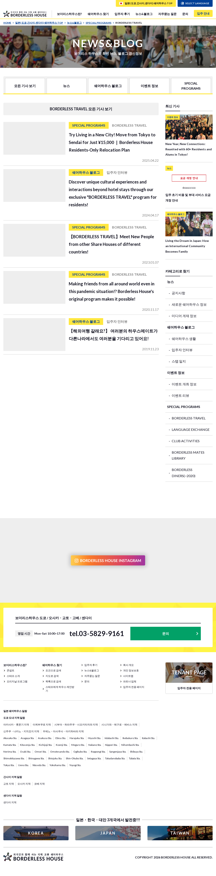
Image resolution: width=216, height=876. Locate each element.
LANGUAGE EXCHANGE (190, 429)
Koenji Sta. (62, 744)
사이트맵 (128, 676)
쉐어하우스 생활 (184, 339)
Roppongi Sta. (98, 751)
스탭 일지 (179, 361)
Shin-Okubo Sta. (75, 758)
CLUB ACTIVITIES (186, 441)
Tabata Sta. (134, 758)
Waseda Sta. (39, 765)
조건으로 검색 (53, 670)
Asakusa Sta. (45, 738)
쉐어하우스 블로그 (108, 86)
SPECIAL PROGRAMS (100, 22)
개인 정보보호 (131, 670)
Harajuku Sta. (77, 738)
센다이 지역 (9, 802)
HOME (8, 22)
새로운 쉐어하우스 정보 (189, 304)
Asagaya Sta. (27, 738)
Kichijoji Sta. (45, 744)
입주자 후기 (122, 14)
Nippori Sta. (111, 744)
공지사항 (178, 293)
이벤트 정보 (149, 86)
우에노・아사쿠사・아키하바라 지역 (63, 731)
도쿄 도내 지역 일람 (14, 717)
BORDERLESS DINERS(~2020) (183, 473)
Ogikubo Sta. (80, 751)
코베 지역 (39, 783)
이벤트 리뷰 (180, 395)
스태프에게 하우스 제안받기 (60, 688)
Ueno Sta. (23, 765)
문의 (185, 14)
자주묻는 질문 (167, 14)
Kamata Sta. (9, 744)
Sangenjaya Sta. (117, 751)
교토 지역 (8, 783)
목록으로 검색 (53, 681)
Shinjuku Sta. (55, 758)
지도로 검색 (52, 676)
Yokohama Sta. (58, 765)
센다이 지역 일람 (12, 795)
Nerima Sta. (9, 751)
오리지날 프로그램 (17, 681)
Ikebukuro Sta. (130, 738)
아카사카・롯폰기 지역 (16, 724)
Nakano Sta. (94, 744)
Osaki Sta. (25, 751)
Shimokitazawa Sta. (14, 758)
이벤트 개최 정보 (184, 384)
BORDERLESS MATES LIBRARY (188, 455)
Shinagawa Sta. (36, 758)
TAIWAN (180, 833)
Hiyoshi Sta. (94, 738)
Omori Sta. (41, 751)
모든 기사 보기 (25, 86)
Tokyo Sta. (9, 765)
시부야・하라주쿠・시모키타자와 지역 (76, 724)
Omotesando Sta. (60, 751)
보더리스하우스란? (69, 14)
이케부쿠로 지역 (42, 724)
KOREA (36, 833)
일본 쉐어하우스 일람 (15, 711)
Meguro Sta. (78, 744)
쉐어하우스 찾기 (98, 14)
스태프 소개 (13, 676)
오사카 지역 (24, 783)
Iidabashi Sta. (112, 738)
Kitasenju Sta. (27, 744)
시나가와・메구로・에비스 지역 (119, 724)
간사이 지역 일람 (12, 777)
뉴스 (66, 86)
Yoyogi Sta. (75, 765)
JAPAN (108, 833)
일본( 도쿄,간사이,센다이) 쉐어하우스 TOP (40, 22)
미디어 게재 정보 (184, 316)
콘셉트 (10, 670)
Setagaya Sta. (94, 758)
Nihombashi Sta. (130, 744)
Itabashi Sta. (148, 738)
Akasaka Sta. (10, 738)
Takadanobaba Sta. (115, 758)
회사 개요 (128, 665)
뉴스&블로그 (144, 14)
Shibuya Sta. (136, 751)
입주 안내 (203, 13)
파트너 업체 (129, 681)
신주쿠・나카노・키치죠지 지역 (21, 731)
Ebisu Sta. (60, 738)
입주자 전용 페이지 (133, 686)
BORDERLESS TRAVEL (188, 418)
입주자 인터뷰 (182, 350)
